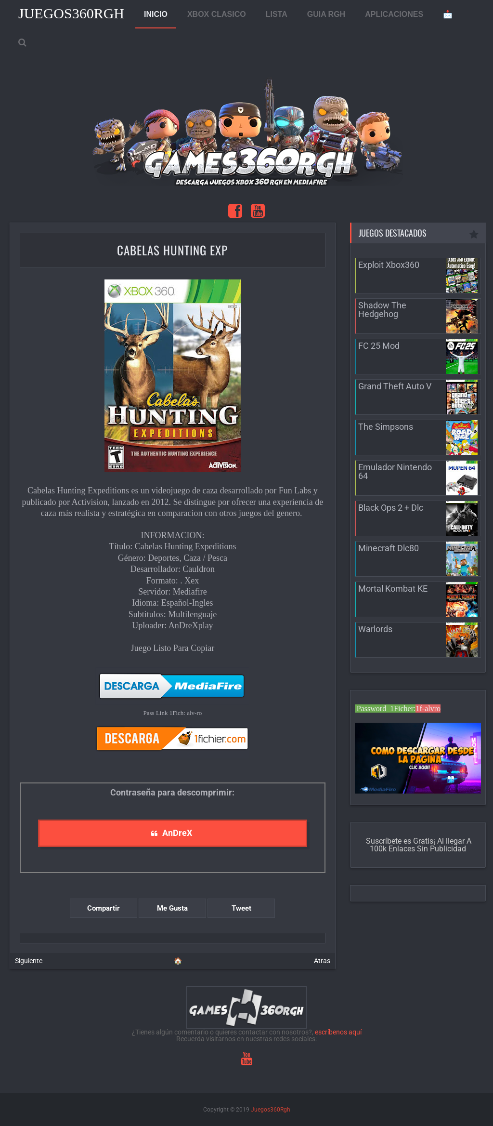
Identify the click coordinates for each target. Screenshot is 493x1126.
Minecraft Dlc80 (388, 548)
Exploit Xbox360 (388, 265)
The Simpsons (385, 427)
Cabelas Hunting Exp (172, 250)
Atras (322, 961)
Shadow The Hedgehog (382, 309)
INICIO (156, 14)
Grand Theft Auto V (394, 386)
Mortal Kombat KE (393, 588)
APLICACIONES (394, 14)
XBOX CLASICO (216, 14)
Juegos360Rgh (71, 13)
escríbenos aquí (338, 1032)
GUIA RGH (326, 14)
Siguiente (28, 961)
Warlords (375, 629)
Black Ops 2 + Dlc (390, 508)
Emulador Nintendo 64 (395, 471)
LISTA (276, 14)
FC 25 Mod (379, 346)
